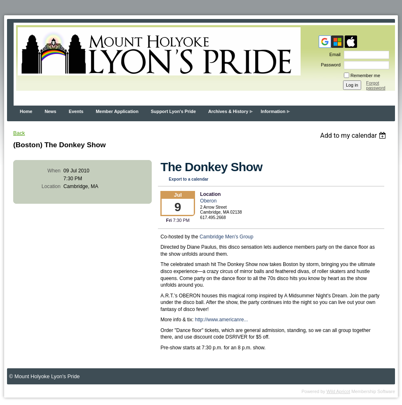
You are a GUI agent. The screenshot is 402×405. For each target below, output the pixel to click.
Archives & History (228, 111)
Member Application (117, 111)
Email (334, 54)
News (50, 111)
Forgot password (376, 85)
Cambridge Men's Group (226, 237)
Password (329, 64)
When (54, 171)
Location (51, 186)
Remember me (365, 75)
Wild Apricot (338, 391)
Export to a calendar (188, 179)
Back (19, 133)
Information (273, 111)
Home (26, 111)
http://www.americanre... (221, 320)
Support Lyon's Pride (173, 111)
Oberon (208, 201)
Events (76, 111)
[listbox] (354, 135)
